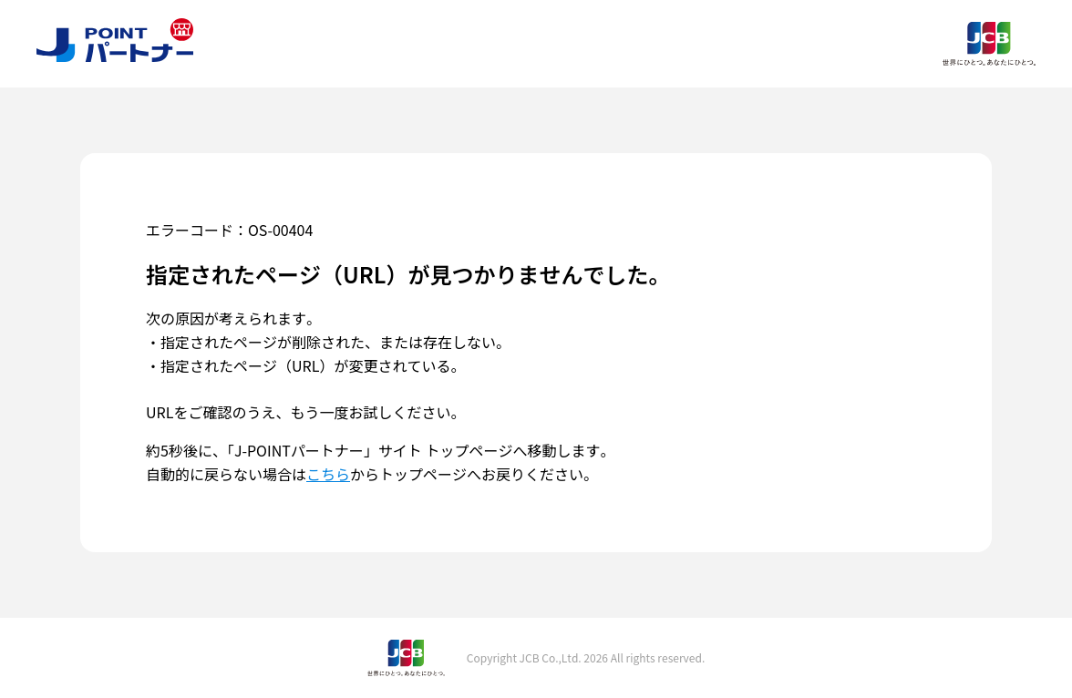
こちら (328, 474)
